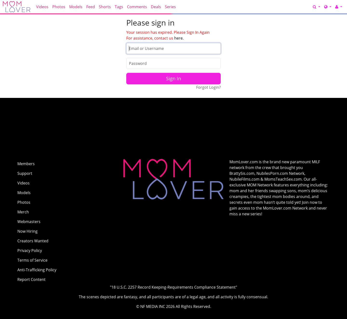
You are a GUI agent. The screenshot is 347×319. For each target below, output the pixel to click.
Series (170, 6)
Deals (156, 6)
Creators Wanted (32, 241)
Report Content (31, 279)
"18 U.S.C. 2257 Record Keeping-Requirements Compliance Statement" (173, 287)
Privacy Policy (29, 250)
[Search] (316, 7)
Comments (137, 6)
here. (179, 38)
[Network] (327, 7)
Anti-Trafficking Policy (36, 269)
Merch (23, 212)
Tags (119, 6)
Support (24, 173)
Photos (58, 6)
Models (75, 6)
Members (26, 163)
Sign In (173, 78)
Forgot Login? (208, 87)
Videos (42, 6)
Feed (90, 6)
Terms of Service (32, 260)
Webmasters (28, 221)
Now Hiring (27, 231)
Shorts (105, 6)
